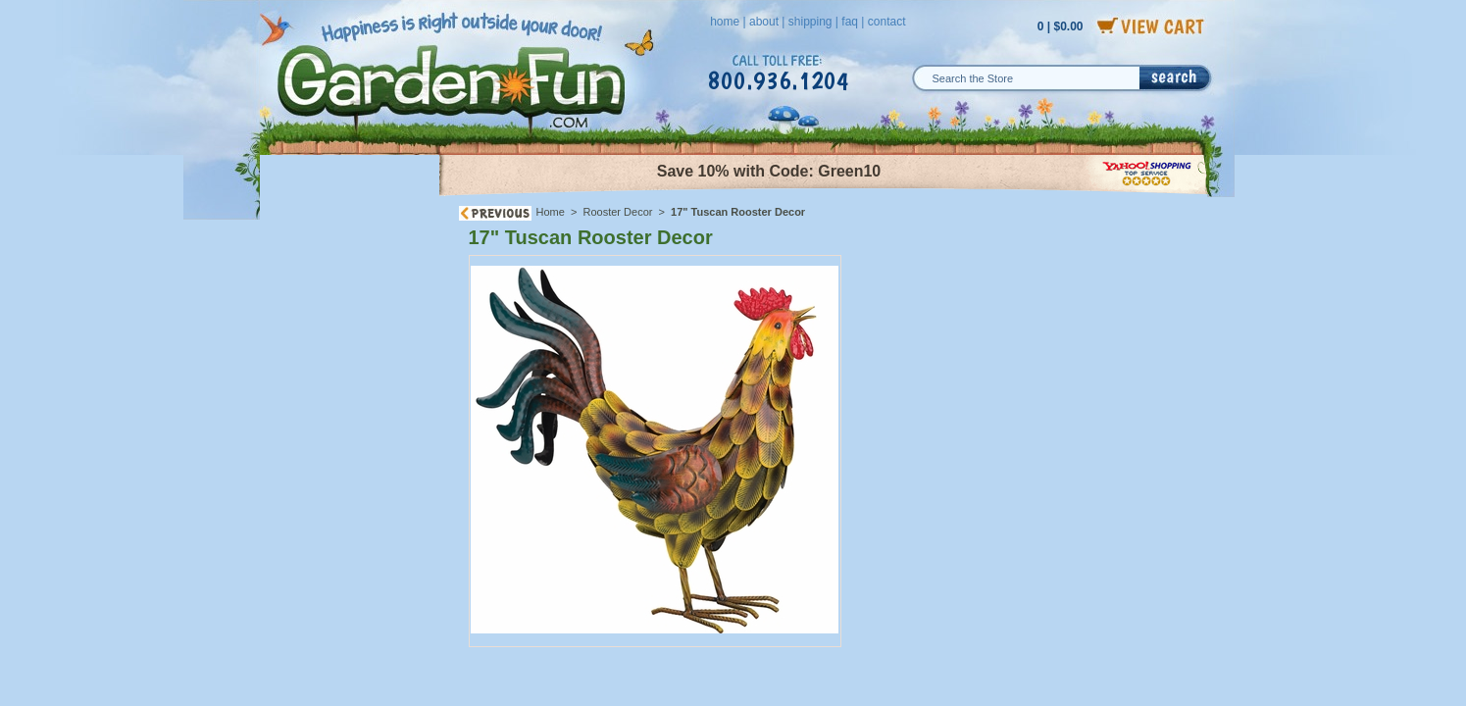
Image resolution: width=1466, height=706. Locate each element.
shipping (810, 21)
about (764, 21)
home (724, 21)
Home (550, 212)
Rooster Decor (618, 212)
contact (887, 21)
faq (849, 21)
